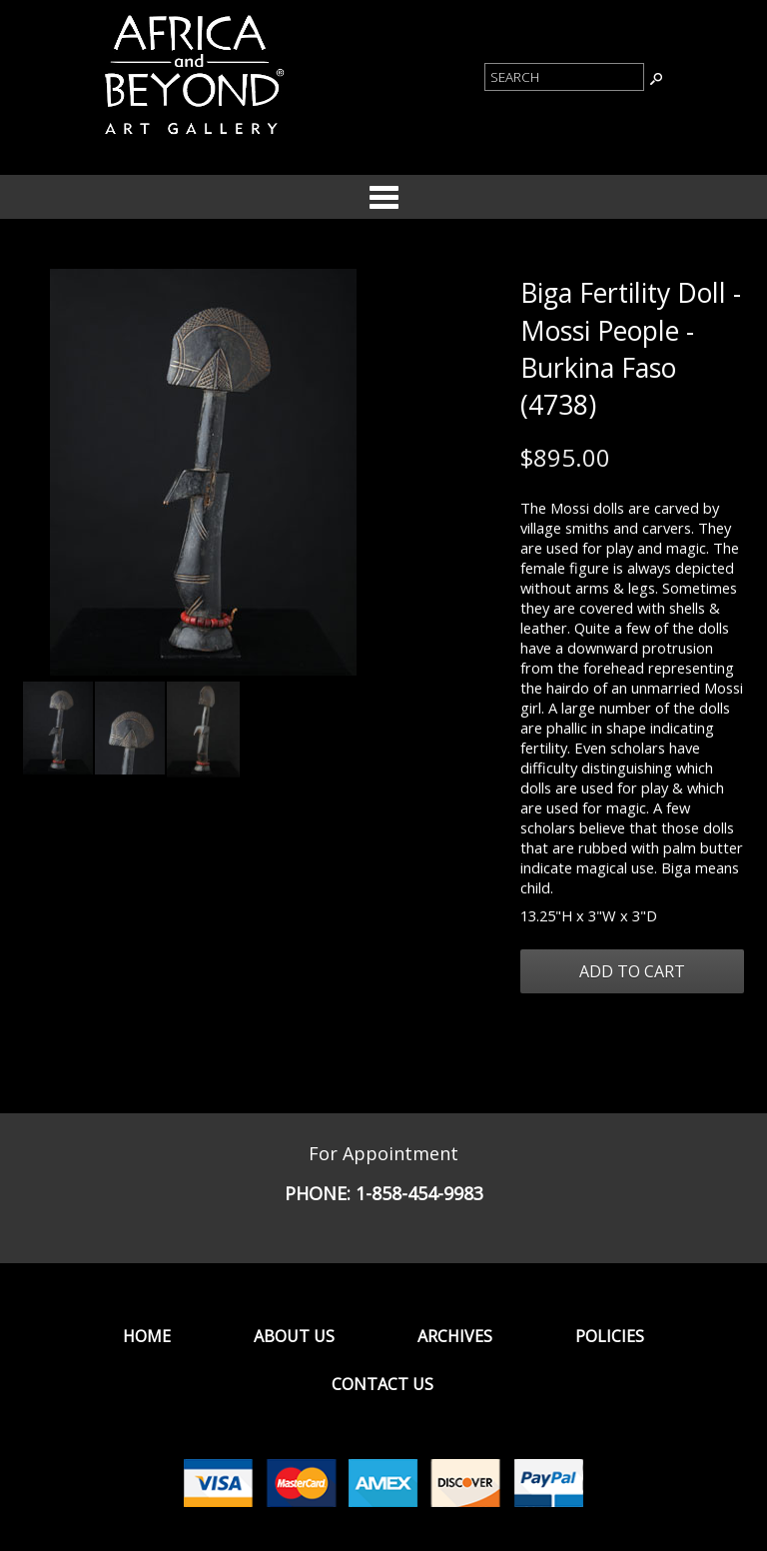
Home (147, 1336)
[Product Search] (564, 77)
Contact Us (382, 1384)
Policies (609, 1336)
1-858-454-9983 (419, 1193)
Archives (454, 1336)
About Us (294, 1336)
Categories (383, 197)
